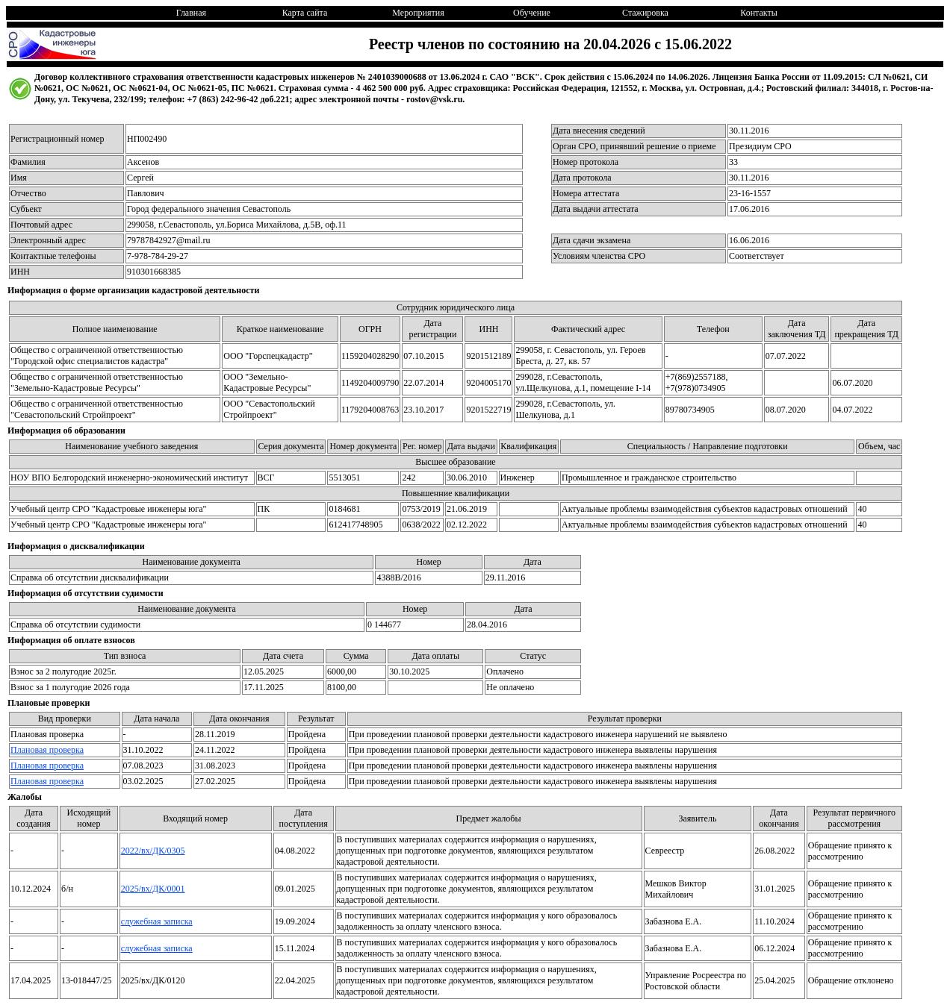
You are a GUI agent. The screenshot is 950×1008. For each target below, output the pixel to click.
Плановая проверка (47, 750)
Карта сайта (305, 12)
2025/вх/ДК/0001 (153, 888)
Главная (191, 12)
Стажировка (645, 12)
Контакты (758, 12)
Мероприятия (418, 12)
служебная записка (157, 921)
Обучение (531, 12)
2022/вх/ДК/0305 (153, 850)
